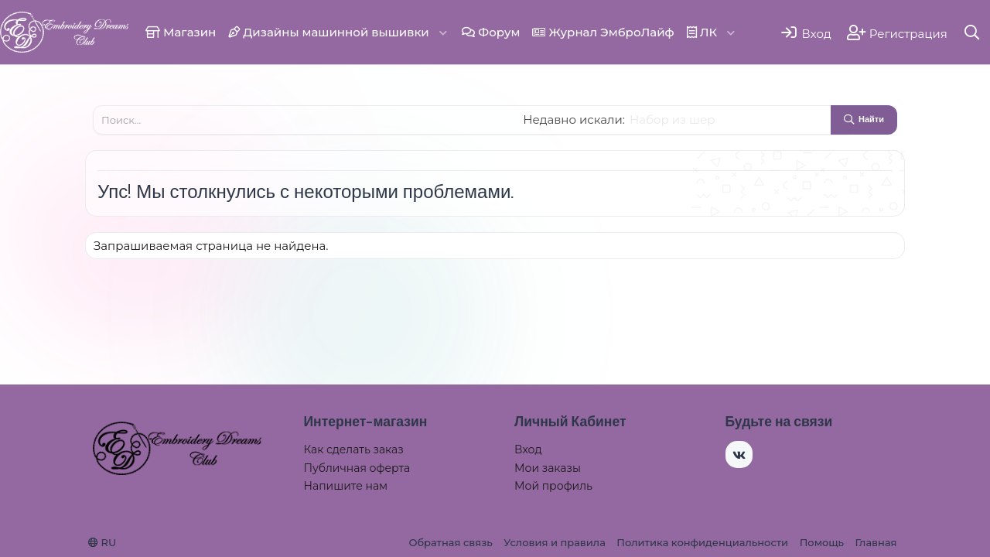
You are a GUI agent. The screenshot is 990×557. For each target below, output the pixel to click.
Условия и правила (554, 542)
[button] (443, 32)
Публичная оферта (357, 468)
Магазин (180, 32)
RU (102, 542)
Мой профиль (553, 486)
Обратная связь (450, 542)
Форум (491, 32)
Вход (528, 449)
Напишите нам (346, 486)
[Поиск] (972, 32)
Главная (876, 542)
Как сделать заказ (354, 449)
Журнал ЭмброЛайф (603, 32)
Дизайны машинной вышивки (328, 32)
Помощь (822, 542)
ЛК (702, 32)
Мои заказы (547, 468)
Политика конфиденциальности (702, 542)
